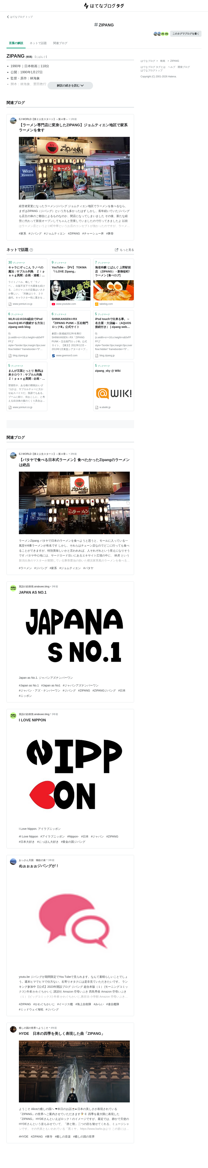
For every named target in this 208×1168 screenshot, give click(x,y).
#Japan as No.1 (29, 685)
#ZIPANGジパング (104, 690)
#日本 (122, 690)
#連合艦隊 (112, 1004)
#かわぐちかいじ (44, 1004)
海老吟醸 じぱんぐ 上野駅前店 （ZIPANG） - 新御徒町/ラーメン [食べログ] (113, 271)
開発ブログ (184, 67)
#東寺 (49, 1136)
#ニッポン (25, 695)
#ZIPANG (74, 233)
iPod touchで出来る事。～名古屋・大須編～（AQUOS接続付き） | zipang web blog (113, 323)
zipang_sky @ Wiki (108, 370)
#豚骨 (110, 233)
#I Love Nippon (28, 836)
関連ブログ (60, 43)
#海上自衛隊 (83, 1004)
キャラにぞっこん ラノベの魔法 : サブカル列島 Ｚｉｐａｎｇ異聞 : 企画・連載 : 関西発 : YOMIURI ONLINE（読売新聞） (26, 272)
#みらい (99, 1004)
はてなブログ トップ (19, 16)
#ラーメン (25, 568)
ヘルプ (171, 67)
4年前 (54, 1027)
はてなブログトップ (151, 70)
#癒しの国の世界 (84, 1136)
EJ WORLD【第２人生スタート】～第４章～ (43, 119)
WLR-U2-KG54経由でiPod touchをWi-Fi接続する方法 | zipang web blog (26, 322)
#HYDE (23, 1136)
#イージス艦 (65, 1004)
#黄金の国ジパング (73, 841)
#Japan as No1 (50, 685)
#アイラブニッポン (52, 836)
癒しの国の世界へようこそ (33, 1027)
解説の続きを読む (70, 85)
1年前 (73, 119)
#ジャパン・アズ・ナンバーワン (39, 690)
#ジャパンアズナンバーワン (81, 685)
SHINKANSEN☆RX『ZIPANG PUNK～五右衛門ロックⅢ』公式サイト (70, 322)
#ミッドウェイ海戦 (31, 1009)
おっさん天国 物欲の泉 (32, 860)
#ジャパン (97, 836)
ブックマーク (16, 262)
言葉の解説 (16, 43)
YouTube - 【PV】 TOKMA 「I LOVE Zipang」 (69, 269)
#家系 (22, 233)
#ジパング (35, 233)
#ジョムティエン (55, 233)
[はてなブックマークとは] (31, 250)
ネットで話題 (38, 43)
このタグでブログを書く (185, 33)
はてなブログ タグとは (153, 67)
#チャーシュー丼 (93, 233)
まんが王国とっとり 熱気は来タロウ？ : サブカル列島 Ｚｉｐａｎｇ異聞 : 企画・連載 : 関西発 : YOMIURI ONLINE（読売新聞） (26, 375)
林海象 (35, 78)
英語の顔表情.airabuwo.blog (34, 586)
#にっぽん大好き (48, 841)
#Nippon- (73, 836)
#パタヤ (88, 568)
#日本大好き (27, 841)
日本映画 (30, 66)
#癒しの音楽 (63, 1136)
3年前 (73, 454)
